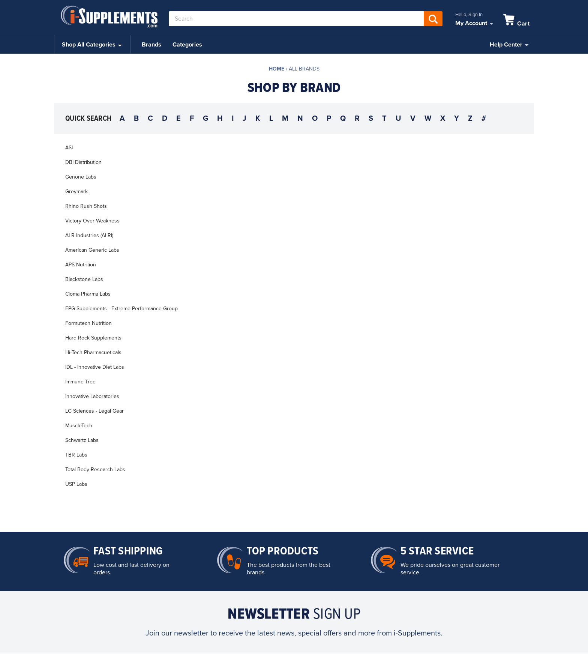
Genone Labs (80, 177)
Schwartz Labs (82, 440)
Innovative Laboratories (92, 396)
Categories (187, 44)
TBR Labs (76, 455)
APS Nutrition (80, 264)
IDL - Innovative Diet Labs (94, 367)
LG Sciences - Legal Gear (94, 411)
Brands (151, 44)
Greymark (76, 191)
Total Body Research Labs (95, 469)
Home (276, 69)
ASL (69, 147)
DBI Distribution (83, 162)
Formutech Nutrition (88, 323)
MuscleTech (78, 425)
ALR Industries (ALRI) (89, 235)
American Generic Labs (92, 250)
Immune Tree (80, 382)
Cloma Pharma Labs (88, 294)
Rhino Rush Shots (86, 206)
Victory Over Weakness (92, 221)
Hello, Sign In (469, 14)
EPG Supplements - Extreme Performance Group (121, 308)
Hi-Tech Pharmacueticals (93, 352)
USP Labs (76, 484)
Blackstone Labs (84, 279)
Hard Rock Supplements (93, 338)
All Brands (304, 69)
